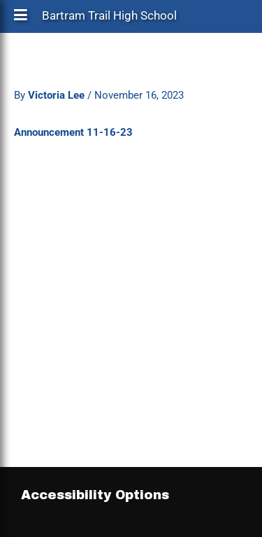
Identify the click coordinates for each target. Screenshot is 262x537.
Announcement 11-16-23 (73, 132)
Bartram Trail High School (109, 18)
